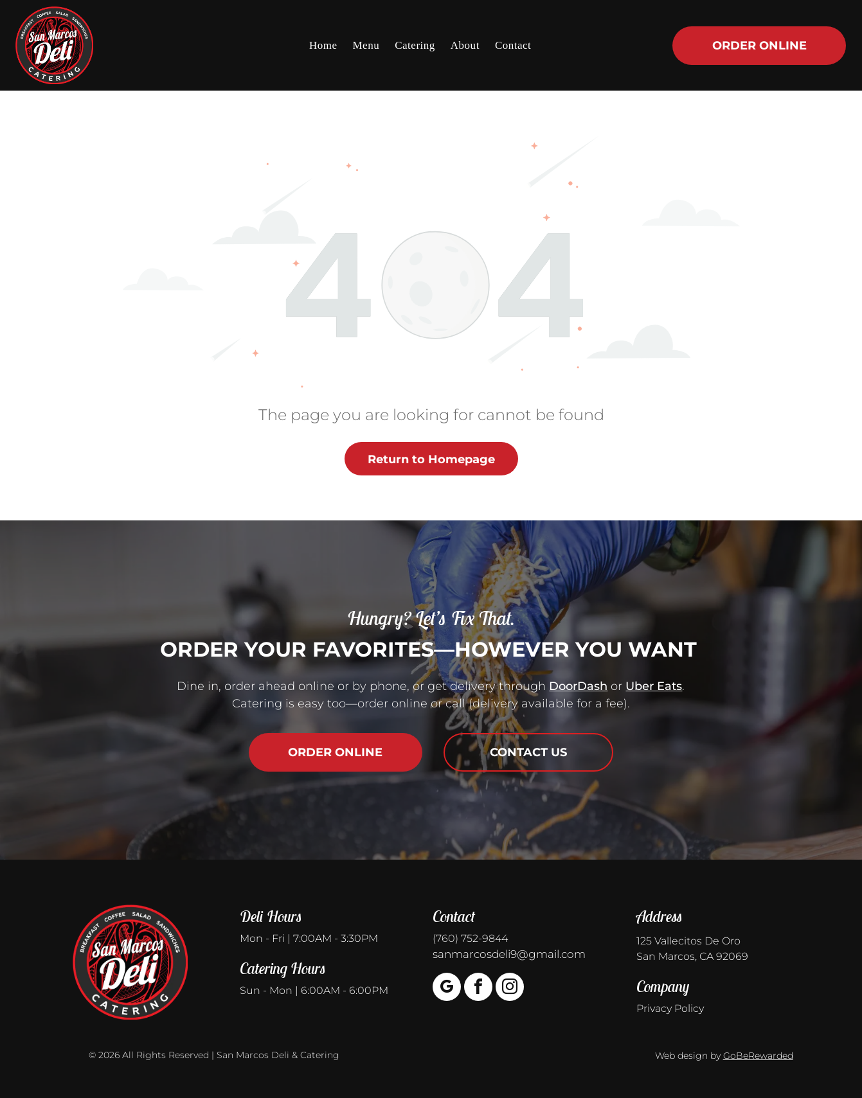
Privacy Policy (670, 1008)
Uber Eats (653, 686)
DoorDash (578, 686)
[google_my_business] (447, 988)
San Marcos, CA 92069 (692, 956)
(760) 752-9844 (470, 938)
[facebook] (478, 988)
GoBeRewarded (758, 1055)
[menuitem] (323, 45)
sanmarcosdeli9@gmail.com (509, 954)
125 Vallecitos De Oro (688, 941)
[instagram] (510, 988)
